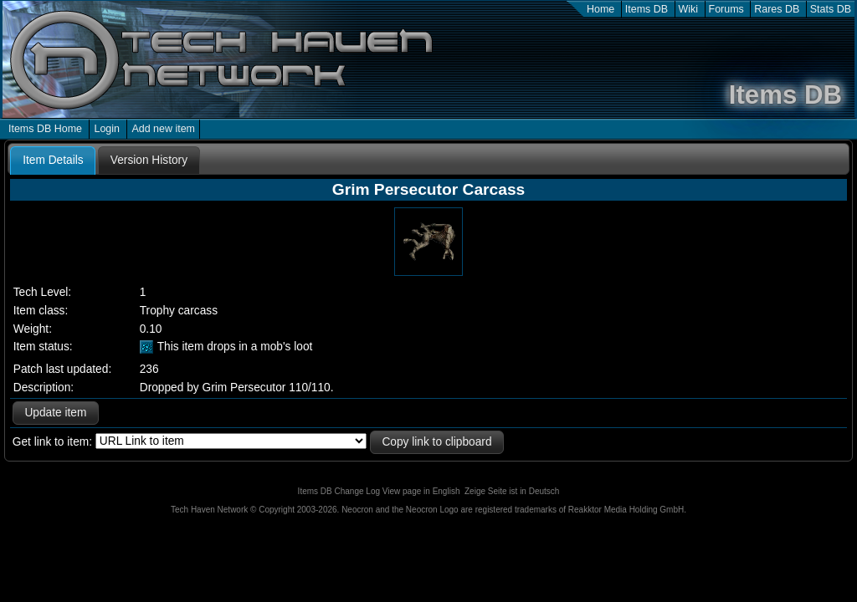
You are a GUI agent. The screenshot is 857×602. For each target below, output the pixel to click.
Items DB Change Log (339, 491)
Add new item (163, 129)
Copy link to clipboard (436, 442)
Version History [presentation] (148, 160)
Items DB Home (45, 129)
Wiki (689, 9)
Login (107, 129)
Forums (726, 9)
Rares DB (776, 9)
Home (600, 9)
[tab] (52, 160)
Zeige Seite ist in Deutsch (511, 491)
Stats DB (830, 9)
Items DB (646, 9)
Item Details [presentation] (53, 160)
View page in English (421, 491)
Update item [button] (55, 412)
